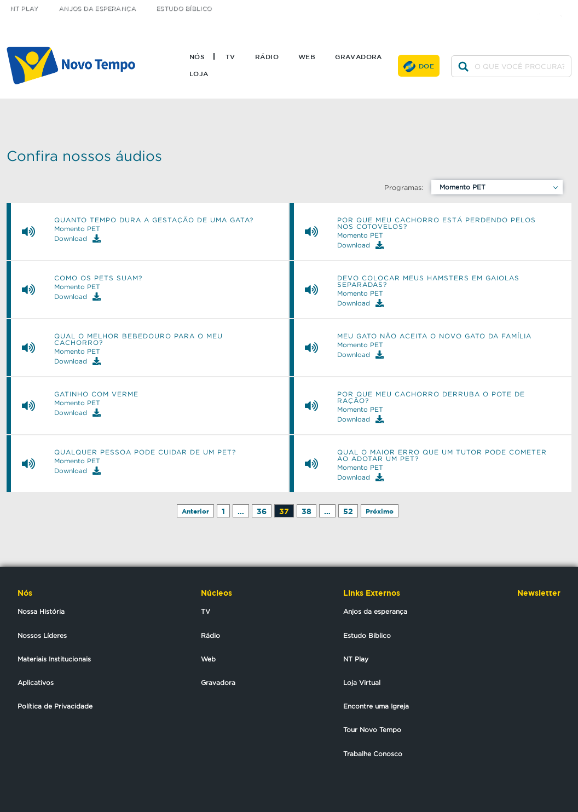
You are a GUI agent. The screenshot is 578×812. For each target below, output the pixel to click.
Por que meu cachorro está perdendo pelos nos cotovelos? (436, 223)
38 (306, 511)
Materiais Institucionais (54, 659)
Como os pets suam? (98, 278)
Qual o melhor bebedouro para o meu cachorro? (138, 339)
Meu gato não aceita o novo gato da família (434, 336)
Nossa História (41, 611)
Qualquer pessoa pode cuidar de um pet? (145, 452)
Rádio (267, 56)
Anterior (195, 511)
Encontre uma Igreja (376, 706)
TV (230, 56)
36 (262, 511)
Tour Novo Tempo (372, 729)
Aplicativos (36, 682)
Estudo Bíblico (184, 8)
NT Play (24, 8)
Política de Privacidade (55, 706)
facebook (543, 6)
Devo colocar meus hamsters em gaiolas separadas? (428, 281)
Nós (197, 56)
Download (77, 238)
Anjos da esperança (375, 611)
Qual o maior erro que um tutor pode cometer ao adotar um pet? (442, 455)
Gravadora (358, 56)
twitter (521, 6)
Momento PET (462, 187)
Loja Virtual (361, 682)
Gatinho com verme (96, 394)
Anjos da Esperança (97, 8)
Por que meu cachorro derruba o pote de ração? (431, 397)
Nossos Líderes (42, 635)
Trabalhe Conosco (372, 753)
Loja (199, 73)
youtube (564, 6)
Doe (426, 66)
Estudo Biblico (367, 635)
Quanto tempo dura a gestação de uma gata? (153, 220)
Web (306, 56)
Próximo (380, 511)
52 (348, 511)
